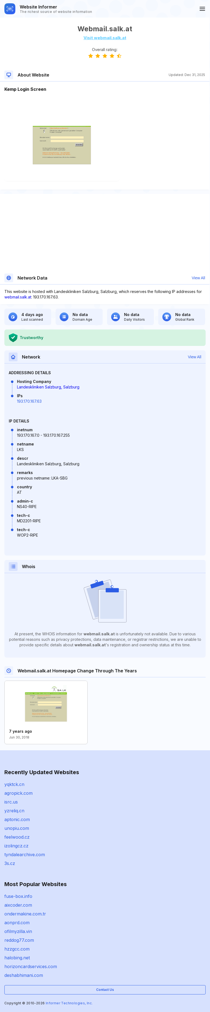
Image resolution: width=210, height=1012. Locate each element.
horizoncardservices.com (30, 966)
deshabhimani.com (23, 975)
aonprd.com (17, 922)
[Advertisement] (104, 109)
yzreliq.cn (14, 810)
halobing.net (17, 957)
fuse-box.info (18, 896)
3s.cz (9, 863)
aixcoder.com (18, 905)
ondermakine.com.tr (25, 914)
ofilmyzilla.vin (18, 931)
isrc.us (11, 802)
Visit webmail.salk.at (105, 37)
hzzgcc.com (17, 949)
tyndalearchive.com (24, 854)
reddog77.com (19, 940)
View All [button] (198, 278)
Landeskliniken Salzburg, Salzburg (48, 387)
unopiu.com (16, 828)
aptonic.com (17, 819)
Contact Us (105, 990)
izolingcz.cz (16, 845)
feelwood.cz (17, 837)
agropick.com (18, 793)
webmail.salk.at (17, 297)
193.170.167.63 (29, 401)
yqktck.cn (14, 784)
